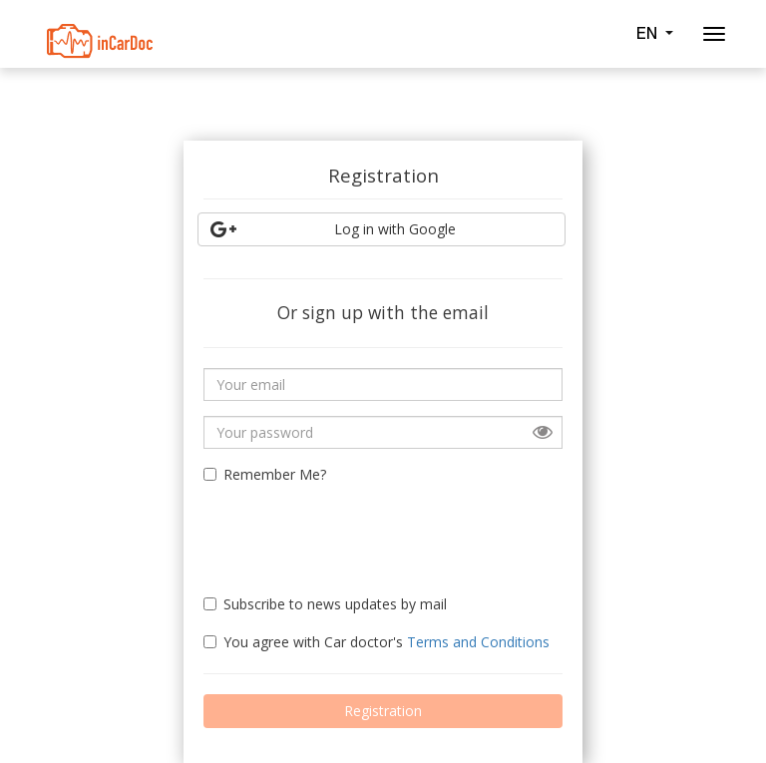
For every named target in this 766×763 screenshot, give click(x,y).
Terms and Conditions (478, 641)
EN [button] (654, 33)
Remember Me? (264, 474)
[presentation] (320, 531)
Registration (383, 710)
